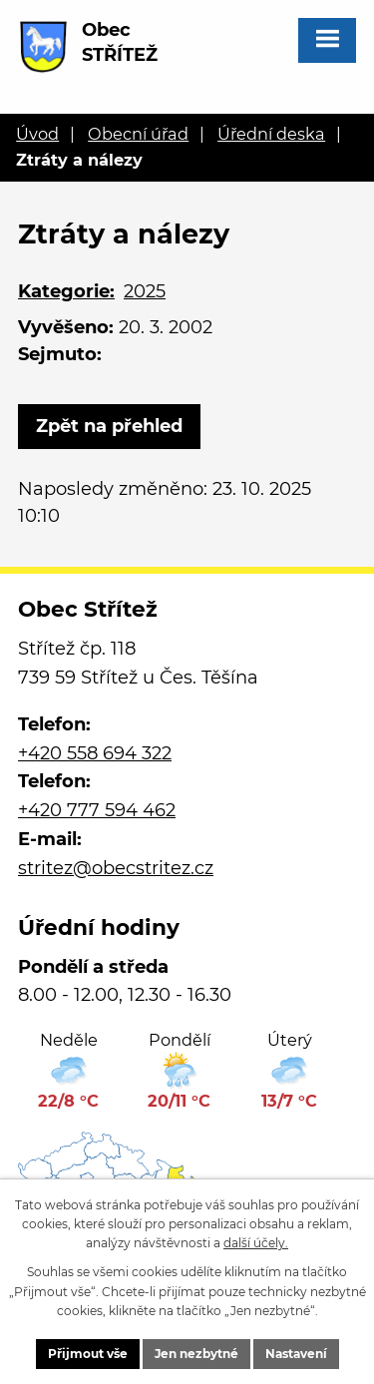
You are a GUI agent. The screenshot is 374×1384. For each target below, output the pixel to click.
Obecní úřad (138, 134)
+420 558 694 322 (95, 753)
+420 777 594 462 (97, 810)
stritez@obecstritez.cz (115, 868)
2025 (145, 291)
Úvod (37, 134)
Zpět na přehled (109, 426)
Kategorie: (66, 291)
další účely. (255, 1242)
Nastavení (296, 1353)
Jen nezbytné (196, 1353)
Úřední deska (271, 134)
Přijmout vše (88, 1353)
